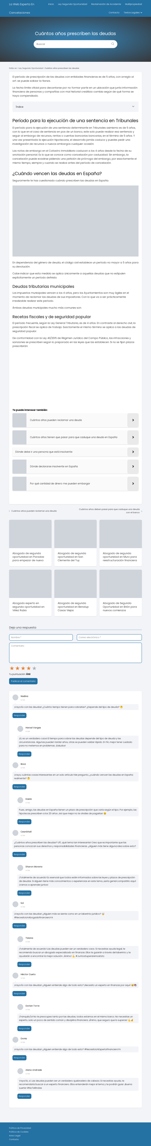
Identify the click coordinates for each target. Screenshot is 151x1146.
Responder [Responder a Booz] (19, 786)
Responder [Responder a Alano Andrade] (24, 1096)
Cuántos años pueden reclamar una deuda (34, 510)
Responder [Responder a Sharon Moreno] (24, 893)
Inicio (51, 4)
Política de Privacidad (20, 1128)
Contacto (114, 12)
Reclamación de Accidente (106, 4)
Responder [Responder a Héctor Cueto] (19, 993)
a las (23, 700)
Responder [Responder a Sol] (19, 925)
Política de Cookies (18, 1131)
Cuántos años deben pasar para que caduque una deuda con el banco (109, 511)
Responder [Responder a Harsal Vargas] (24, 754)
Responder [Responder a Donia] (19, 1057)
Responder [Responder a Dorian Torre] (24, 1028)
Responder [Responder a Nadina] (19, 715)
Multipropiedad (133, 4)
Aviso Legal (14, 1135)
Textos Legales (132, 12)
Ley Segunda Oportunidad (72, 4)
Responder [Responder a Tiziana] (24, 964)
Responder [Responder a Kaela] (24, 821)
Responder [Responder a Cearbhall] (19, 854)
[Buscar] (112, 43)
